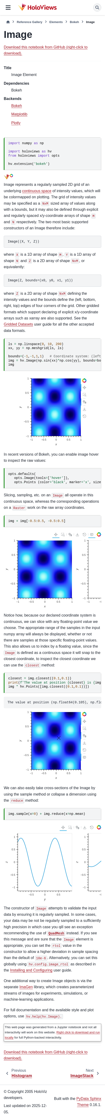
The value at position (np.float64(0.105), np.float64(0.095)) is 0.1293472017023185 (54, 702)
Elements (56, 22)
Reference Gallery (29, 22)
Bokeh (74, 22)
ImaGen (26, 987)
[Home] (8, 22)
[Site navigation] (8, 8)
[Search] (97, 8)
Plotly (15, 123)
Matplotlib (19, 114)
